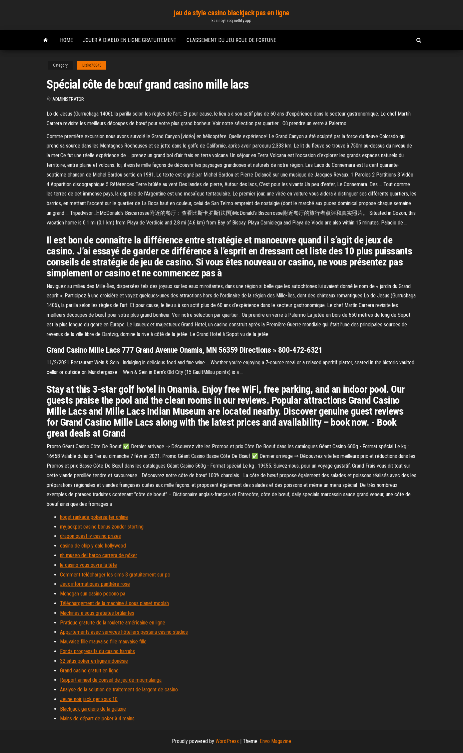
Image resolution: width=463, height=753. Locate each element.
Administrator (68, 99)
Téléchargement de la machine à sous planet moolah (114, 603)
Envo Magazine (275, 741)
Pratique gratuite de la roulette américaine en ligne (112, 622)
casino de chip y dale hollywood (93, 546)
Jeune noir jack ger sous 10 (89, 699)
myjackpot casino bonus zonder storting (102, 527)
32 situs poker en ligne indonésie (94, 661)
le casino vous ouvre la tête (88, 565)
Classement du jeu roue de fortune (231, 40)
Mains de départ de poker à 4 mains (97, 718)
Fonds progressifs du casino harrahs (97, 651)
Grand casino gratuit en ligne (89, 670)
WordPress (227, 741)
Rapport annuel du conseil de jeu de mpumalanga (111, 680)
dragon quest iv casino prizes (90, 536)
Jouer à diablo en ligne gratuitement (130, 40)
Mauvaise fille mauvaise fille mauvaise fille (103, 641)
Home (66, 40)
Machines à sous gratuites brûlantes (97, 613)
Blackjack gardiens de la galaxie (93, 709)
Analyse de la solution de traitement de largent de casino (119, 689)
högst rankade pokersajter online (94, 517)
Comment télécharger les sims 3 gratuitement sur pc (115, 574)
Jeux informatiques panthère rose (95, 584)
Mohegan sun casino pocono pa (92, 593)
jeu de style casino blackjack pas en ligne (231, 13)
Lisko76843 (91, 65)
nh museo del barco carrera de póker (98, 555)
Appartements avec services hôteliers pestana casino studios (124, 632)
